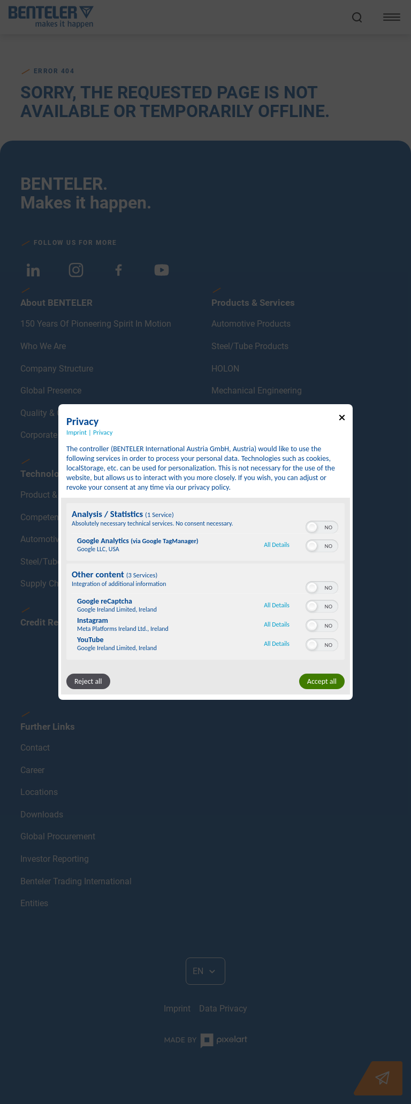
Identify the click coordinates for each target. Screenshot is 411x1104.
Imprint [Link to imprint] (76, 432)
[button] (312, 527)
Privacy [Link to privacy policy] (102, 432)
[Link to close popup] (342, 419)
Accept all (322, 681)
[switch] (322, 526)
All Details (277, 545)
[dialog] (205, 552)
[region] (205, 582)
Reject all (88, 681)
